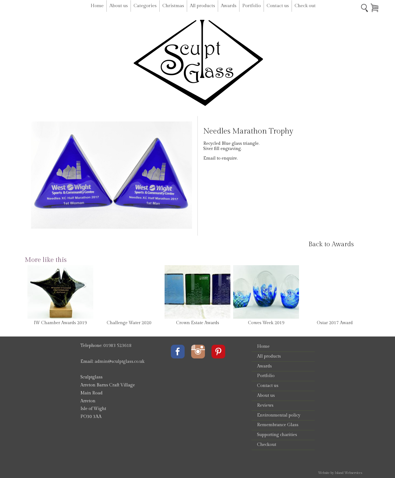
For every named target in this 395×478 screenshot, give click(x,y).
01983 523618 (117, 345)
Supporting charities (277, 434)
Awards (228, 6)
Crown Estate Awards (197, 323)
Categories (145, 6)
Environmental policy (278, 415)
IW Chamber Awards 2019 (60, 323)
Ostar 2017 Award (335, 323)
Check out (305, 6)
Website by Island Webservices (340, 473)
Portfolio (251, 6)
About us (118, 6)
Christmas (173, 6)
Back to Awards (331, 244)
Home (97, 6)
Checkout (266, 444)
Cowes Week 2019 (266, 323)
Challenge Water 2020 (129, 323)
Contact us (278, 6)
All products (202, 6)
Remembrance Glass (277, 425)
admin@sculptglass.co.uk (120, 361)
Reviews (265, 405)
